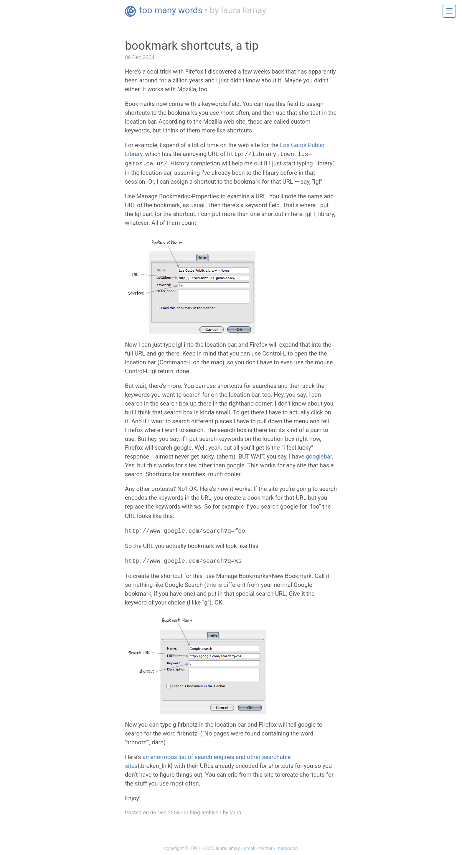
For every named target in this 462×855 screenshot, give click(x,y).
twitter (266, 845)
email (249, 845)
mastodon (287, 845)
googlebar (319, 455)
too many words (170, 10)
